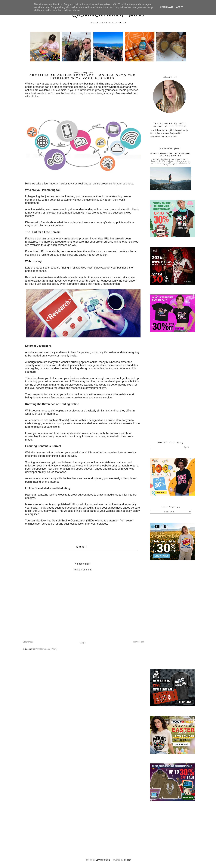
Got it (179, 7)
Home (83, 643)
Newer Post (138, 642)
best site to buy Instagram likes (83, 93)
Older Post (28, 642)
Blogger (127, 860)
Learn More (166, 7)
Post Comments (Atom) (46, 649)
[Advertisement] (170, 387)
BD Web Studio (103, 860)
